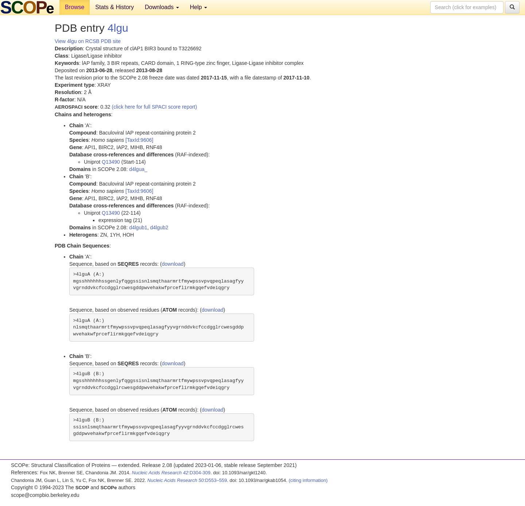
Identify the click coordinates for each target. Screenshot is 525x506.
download (173, 264)
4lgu (118, 28)
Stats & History (114, 7)
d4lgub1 (138, 227)
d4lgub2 (159, 227)
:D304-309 (171, 472)
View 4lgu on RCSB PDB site (88, 41)
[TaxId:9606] (139, 140)
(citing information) (308, 480)
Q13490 (111, 162)
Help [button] (198, 7)
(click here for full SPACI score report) (154, 107)
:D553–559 (187, 480)
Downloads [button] (162, 7)
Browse (74, 7)
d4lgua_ (138, 169)
